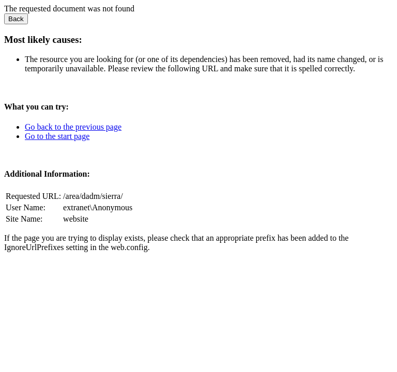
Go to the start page (57, 136)
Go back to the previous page (73, 126)
